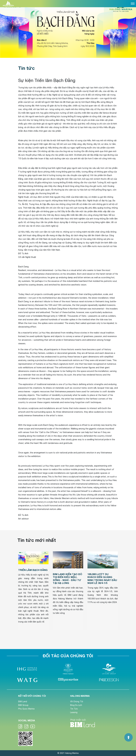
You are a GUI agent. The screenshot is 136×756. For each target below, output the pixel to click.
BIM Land (22, 701)
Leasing (73, 712)
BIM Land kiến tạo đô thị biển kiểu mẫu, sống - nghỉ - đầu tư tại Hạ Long (67, 578)
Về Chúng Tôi (76, 701)
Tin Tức (74, 709)
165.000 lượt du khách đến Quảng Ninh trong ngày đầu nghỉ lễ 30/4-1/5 (102, 578)
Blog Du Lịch (76, 705)
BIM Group (23, 705)
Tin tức (26, 68)
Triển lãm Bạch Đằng (32, 569)
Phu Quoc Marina (26, 709)
